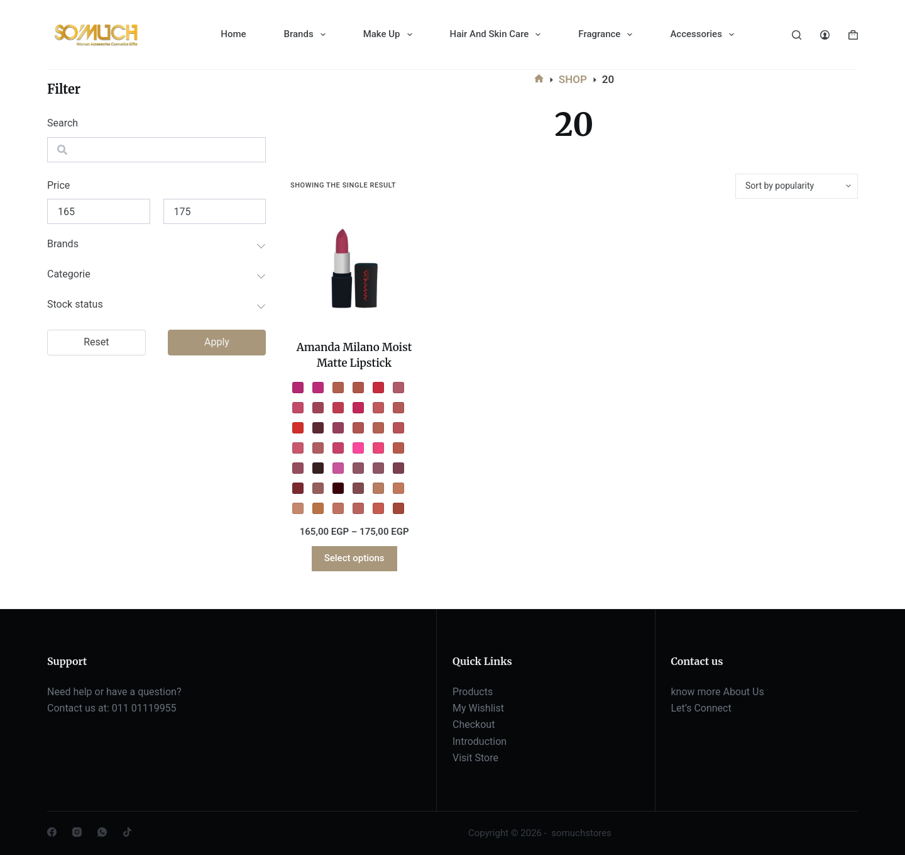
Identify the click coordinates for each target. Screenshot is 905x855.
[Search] (796, 35)
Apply (216, 342)
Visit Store (475, 758)
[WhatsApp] (102, 832)
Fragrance (607, 34)
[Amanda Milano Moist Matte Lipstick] (354, 269)
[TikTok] (127, 832)
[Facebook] (52, 832)
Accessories (704, 34)
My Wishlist (478, 708)
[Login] (825, 35)
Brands (307, 34)
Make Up (390, 34)
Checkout (473, 724)
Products (472, 692)
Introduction (479, 741)
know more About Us (717, 692)
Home (233, 34)
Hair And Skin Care (498, 34)
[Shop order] (796, 186)
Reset (96, 342)
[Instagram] (77, 832)
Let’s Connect (701, 708)
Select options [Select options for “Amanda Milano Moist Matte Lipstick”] (354, 558)
